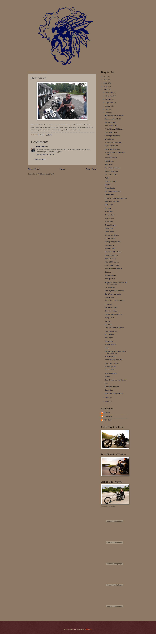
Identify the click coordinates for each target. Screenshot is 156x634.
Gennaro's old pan (111, 311)
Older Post (91, 169)
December (109, 92)
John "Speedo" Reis (112, 265)
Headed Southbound (112, 201)
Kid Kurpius (108, 416)
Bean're (107, 185)
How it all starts (110, 258)
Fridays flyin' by (110, 366)
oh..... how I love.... (111, 174)
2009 (105, 90)
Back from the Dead (112, 387)
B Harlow (107, 413)
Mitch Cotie (40, 147)
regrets (107, 377)
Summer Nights (110, 275)
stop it (107, 348)
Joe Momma (109, 245)
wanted (107, 321)
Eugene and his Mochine (113, 119)
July (107, 109)
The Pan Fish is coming (113, 142)
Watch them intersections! (114, 393)
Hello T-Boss (109, 161)
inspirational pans (111, 307)
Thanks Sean (109, 215)
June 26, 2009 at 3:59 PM (45, 155)
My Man (108, 208)
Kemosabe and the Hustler (114, 115)
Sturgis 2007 (109, 318)
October (108, 99)
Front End (108, 304)
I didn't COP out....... (112, 262)
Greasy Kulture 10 (111, 171)
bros (106, 383)
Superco (108, 272)
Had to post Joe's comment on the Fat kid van (115, 352)
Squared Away (110, 238)
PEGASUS (109, 205)
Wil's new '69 (109, 334)
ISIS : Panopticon (111, 132)
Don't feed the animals (113, 294)
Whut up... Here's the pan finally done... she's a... (116, 283)
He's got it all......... (111, 331)
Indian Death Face (111, 146)
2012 (105, 80)
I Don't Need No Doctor (113, 252)
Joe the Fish (109, 297)
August (108, 106)
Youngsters (109, 211)
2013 (105, 76)
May (107, 398)
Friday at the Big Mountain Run (116, 198)
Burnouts (108, 324)
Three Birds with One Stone (114, 301)
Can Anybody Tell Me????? (114, 291)
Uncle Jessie (109, 232)
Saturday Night (110, 248)
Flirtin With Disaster (112, 363)
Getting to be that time (113, 242)
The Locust (109, 222)
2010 (105, 86)
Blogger (89, 629)
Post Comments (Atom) (46, 174)
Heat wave (108, 164)
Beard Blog (109, 390)
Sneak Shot (109, 341)
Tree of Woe (109, 218)
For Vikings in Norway (112, 168)
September (109, 103)
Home (63, 169)
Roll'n (107, 178)
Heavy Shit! (109, 228)
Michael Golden (110, 122)
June (107, 113)
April (107, 401)
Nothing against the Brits (113, 314)
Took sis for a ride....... (112, 126)
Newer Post (33, 169)
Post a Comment (39, 159)
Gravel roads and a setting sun (115, 380)
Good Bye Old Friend (112, 136)
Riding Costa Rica (111, 255)
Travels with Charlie (112, 235)
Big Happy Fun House (112, 191)
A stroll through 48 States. (114, 129)
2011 (105, 83)
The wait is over (110, 225)
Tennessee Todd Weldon (113, 269)
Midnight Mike (110, 279)
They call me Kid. (111, 158)
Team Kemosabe (111, 373)
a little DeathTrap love (112, 149)
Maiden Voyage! (110, 344)
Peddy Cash (109, 195)
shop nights (109, 338)
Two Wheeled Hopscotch (113, 360)
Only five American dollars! (114, 328)
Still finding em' (110, 356)
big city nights (110, 287)
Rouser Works (110, 370)
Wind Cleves (109, 139)
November (109, 96)
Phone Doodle (110, 188)
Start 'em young (110, 181)
